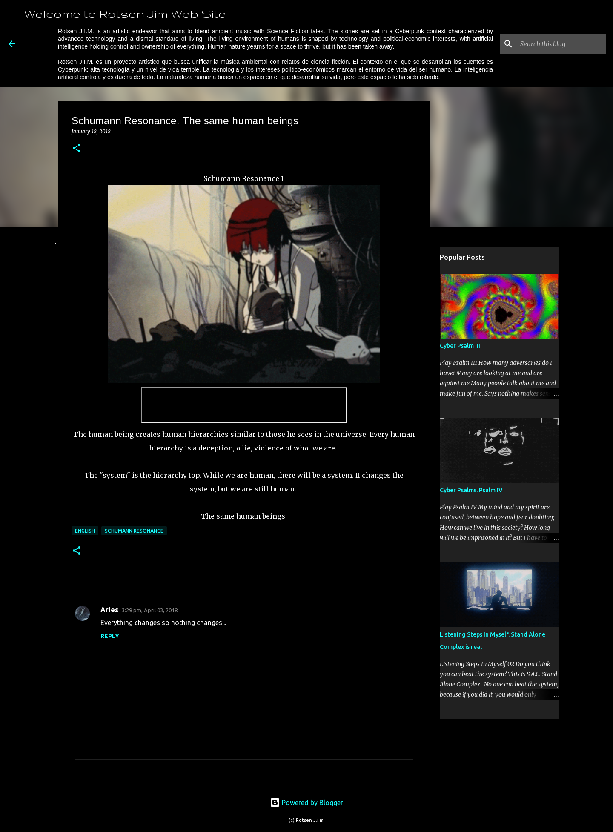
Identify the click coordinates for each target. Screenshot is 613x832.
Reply (109, 636)
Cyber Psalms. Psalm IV (471, 490)
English (85, 531)
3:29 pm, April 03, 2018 (150, 610)
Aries (109, 610)
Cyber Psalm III (460, 345)
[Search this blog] (561, 44)
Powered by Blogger (306, 802)
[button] (77, 149)
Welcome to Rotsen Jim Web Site (125, 13)
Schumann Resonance (134, 531)
